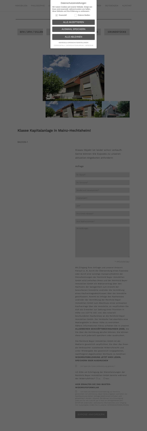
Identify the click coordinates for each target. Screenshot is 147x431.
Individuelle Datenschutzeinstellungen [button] (73, 41)
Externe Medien (82, 14)
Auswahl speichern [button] (73, 28)
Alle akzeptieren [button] (73, 21)
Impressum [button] (89, 44)
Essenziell (61, 14)
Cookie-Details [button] (59, 44)
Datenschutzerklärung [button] (75, 44)
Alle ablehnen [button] (73, 35)
